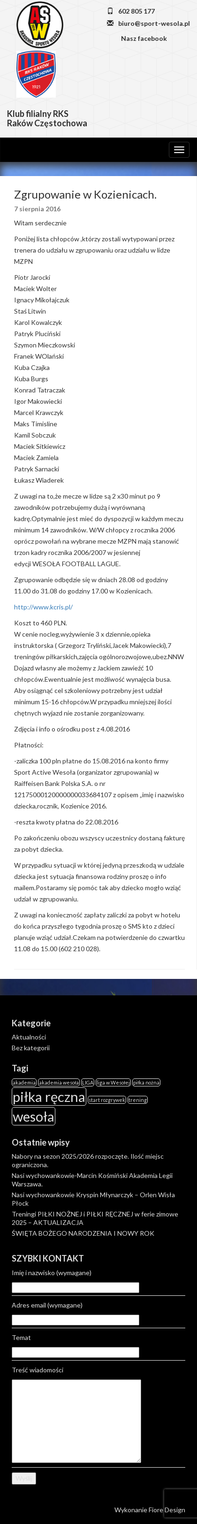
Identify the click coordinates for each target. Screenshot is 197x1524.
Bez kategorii (31, 1048)
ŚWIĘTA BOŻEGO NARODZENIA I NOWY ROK (83, 1233)
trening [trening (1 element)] (138, 1100)
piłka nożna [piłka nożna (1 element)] (146, 1082)
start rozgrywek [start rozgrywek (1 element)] (107, 1100)
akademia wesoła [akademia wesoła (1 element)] (59, 1082)
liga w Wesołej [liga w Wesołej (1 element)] (113, 1082)
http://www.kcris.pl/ (43, 607)
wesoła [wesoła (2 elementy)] (33, 1116)
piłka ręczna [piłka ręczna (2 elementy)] (49, 1096)
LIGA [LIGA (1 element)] (87, 1082)
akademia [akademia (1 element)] (24, 1082)
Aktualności (29, 1037)
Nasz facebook (143, 38)
